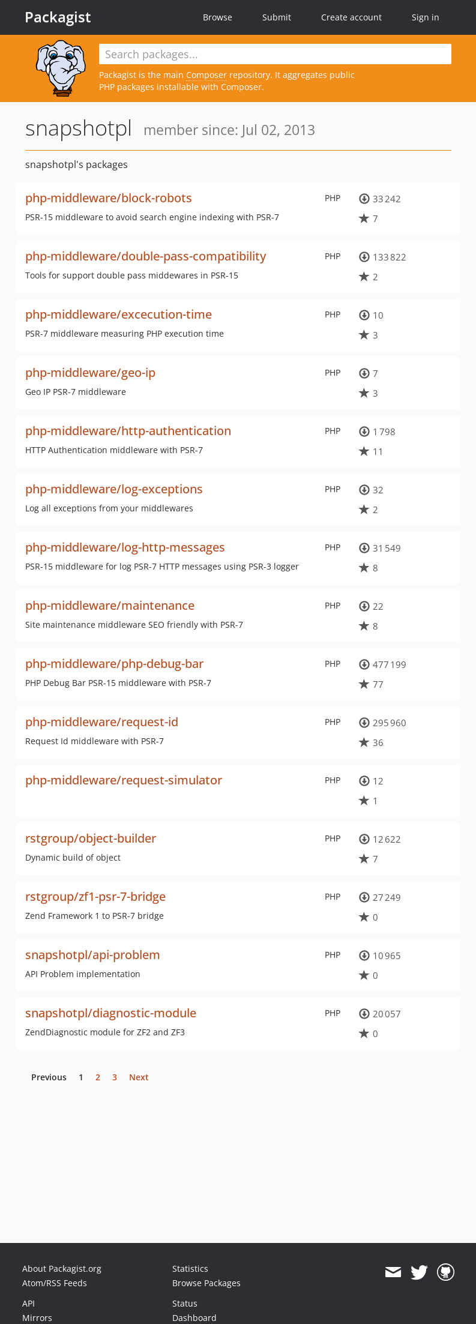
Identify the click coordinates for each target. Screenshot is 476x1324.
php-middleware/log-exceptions (114, 489)
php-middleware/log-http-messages (125, 547)
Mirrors (37, 1317)
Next (139, 1077)
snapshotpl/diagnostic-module (110, 1013)
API (28, 1303)
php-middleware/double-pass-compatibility (145, 256)
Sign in (425, 17)
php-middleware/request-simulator (123, 780)
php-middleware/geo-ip (90, 372)
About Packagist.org (61, 1268)
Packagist (58, 16)
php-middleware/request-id (101, 722)
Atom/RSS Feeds (54, 1283)
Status (184, 1303)
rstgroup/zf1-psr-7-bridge (95, 896)
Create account (351, 17)
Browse (217, 17)
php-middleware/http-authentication (128, 431)
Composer (206, 74)
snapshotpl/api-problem (92, 954)
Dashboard (194, 1317)
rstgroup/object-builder (90, 838)
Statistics (190, 1268)
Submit (276, 17)
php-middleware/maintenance (109, 605)
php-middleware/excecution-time (118, 314)
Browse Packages (206, 1283)
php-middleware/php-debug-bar (114, 663)
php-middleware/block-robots (108, 198)
